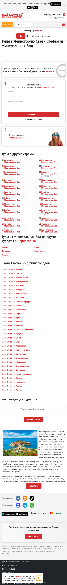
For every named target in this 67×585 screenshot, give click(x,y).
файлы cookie (20, 576)
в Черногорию (25, 241)
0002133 (43, 583)
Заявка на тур (7, 24)
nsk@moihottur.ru (8, 572)
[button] (12, 161)
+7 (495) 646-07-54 (52, 14)
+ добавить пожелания (33, 119)
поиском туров (16, 137)
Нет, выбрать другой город (38, 36)
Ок (39, 578)
